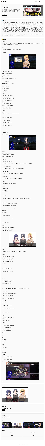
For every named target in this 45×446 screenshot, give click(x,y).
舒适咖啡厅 (33, 435)
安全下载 (43, 1)
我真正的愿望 (33, 432)
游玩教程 (39, 1)
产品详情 (35, 1)
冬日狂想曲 (4, 1)
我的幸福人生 (12, 432)
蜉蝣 (12, 435)
